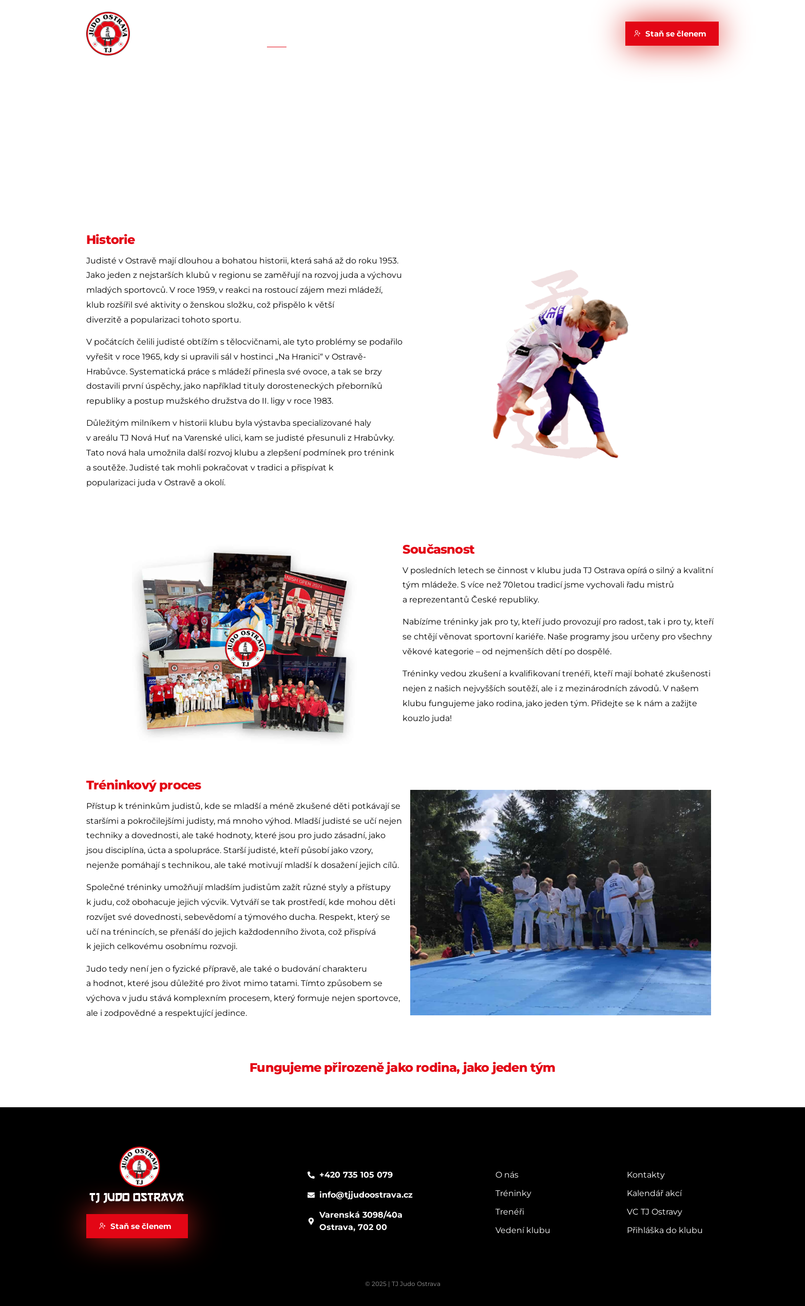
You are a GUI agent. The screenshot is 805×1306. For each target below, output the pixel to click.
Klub (276, 33)
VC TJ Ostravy (454, 33)
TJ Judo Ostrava (136, 1197)
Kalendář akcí (379, 33)
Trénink (319, 33)
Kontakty (519, 33)
